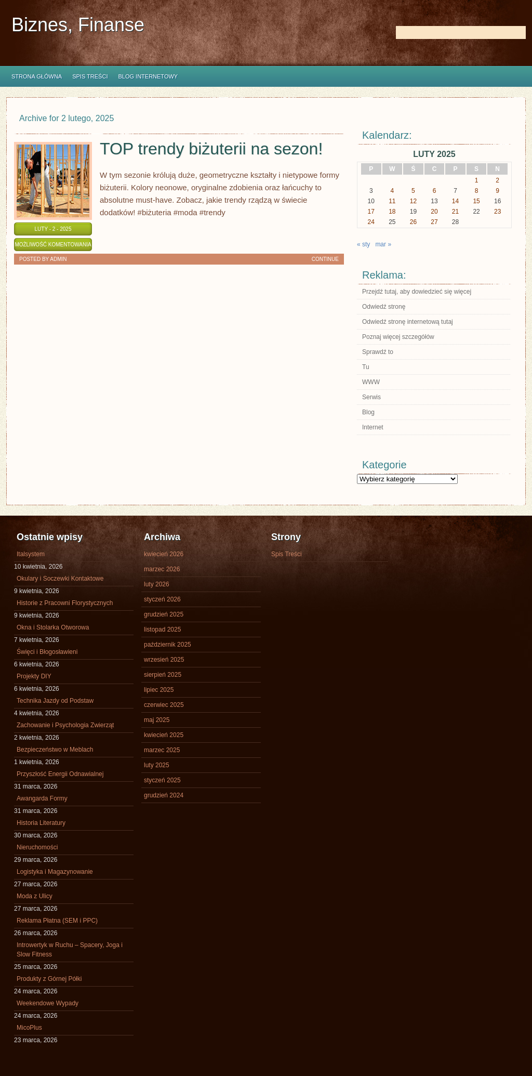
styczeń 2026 (162, 599)
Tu (365, 367)
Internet (372, 427)
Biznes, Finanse (77, 24)
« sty (363, 244)
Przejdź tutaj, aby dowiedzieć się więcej (416, 291)
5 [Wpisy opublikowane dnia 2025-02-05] (413, 190)
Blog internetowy (148, 76)
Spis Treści (90, 76)
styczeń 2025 (162, 780)
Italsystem (31, 554)
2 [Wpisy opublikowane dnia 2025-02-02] (497, 180)
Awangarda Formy (42, 798)
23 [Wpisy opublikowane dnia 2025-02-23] (497, 211)
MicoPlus (29, 1027)
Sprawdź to (377, 352)
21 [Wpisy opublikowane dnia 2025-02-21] (455, 211)
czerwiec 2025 (164, 704)
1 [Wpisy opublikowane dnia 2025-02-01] (476, 180)
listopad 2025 (162, 629)
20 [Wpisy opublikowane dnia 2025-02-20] (434, 211)
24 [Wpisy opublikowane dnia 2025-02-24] (371, 222)
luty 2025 (156, 765)
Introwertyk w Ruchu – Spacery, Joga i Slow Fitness (70, 949)
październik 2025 (167, 644)
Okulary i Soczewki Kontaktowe (60, 578)
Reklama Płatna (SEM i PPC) (57, 920)
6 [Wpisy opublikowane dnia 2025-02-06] (434, 190)
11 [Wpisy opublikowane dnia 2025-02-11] (392, 201)
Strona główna (36, 76)
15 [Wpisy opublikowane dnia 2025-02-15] (476, 201)
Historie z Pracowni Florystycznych (65, 603)
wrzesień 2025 (164, 659)
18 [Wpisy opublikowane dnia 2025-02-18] (392, 211)
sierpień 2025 (162, 674)
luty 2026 (156, 584)
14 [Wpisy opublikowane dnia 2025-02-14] (455, 201)
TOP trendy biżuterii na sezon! (211, 148)
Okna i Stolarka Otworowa (53, 627)
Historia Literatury (41, 822)
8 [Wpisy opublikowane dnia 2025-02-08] (476, 190)
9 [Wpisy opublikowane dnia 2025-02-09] (497, 190)
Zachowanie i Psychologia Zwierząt (65, 725)
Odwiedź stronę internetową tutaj (407, 321)
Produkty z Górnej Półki (49, 978)
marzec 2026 (162, 569)
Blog (368, 412)
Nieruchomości (37, 847)
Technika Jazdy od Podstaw (55, 700)
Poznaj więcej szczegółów (398, 336)
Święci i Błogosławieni (47, 651)
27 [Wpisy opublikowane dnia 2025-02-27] (434, 222)
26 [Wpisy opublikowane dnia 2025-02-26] (413, 222)
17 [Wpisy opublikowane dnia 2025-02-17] (371, 211)
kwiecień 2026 (163, 554)
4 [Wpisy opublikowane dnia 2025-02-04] (392, 190)
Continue (325, 259)
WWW (371, 382)
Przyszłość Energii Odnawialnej (60, 774)
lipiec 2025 (159, 689)
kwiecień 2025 (163, 735)
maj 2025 (156, 720)
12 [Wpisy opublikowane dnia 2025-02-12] (413, 201)
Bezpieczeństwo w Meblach (55, 749)
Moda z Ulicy (34, 896)
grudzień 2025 (163, 614)
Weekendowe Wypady (47, 1003)
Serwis (371, 397)
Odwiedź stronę (383, 306)
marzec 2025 (162, 750)
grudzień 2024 (163, 795)
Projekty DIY (34, 676)
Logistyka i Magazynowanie (55, 871)
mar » (383, 244)
